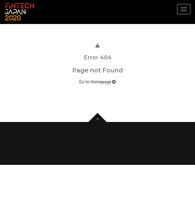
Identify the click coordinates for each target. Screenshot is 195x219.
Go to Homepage (97, 81)
